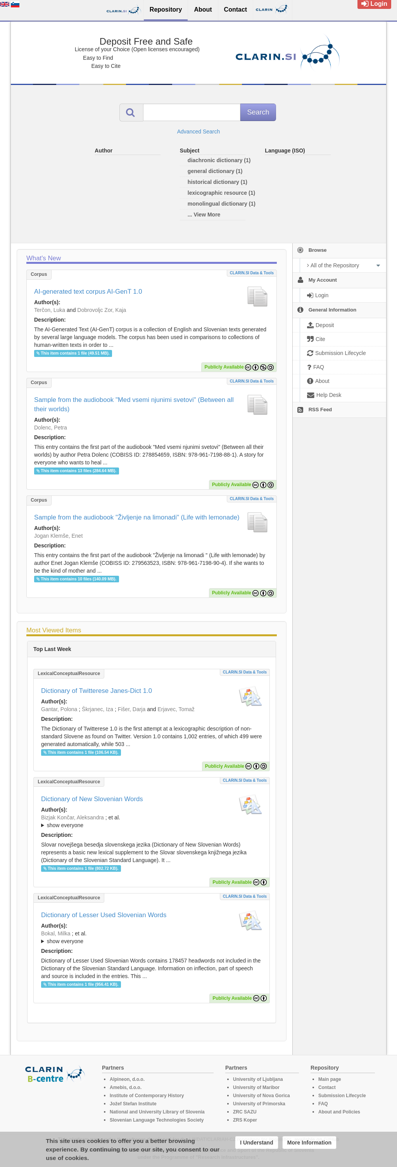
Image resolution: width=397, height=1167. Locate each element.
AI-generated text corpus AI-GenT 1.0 (88, 291)
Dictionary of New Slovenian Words (92, 799)
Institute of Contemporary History (147, 1095)
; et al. (151, 821)
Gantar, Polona (59, 709)
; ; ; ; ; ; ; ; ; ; (151, 937)
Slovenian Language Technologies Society (157, 1120)
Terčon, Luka (49, 310)
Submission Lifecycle (342, 1095)
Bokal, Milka (55, 933)
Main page (329, 1079)
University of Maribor (256, 1087)
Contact (327, 1087)
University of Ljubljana (258, 1079)
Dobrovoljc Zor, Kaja (101, 310)
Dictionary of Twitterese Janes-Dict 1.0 (96, 690)
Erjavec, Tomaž (175, 709)
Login (374, 3)
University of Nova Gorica (261, 1095)
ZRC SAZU (245, 1112)
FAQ (323, 1103)
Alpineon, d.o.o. (127, 1079)
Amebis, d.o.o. (126, 1087)
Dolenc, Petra (50, 427)
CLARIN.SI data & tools (252, 273)
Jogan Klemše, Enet (58, 536)
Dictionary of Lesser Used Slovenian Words (103, 915)
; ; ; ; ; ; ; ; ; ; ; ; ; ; (151, 821)
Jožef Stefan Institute (133, 1103)
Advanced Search (198, 131)
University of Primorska (259, 1103)
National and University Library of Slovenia (157, 1112)
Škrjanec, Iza (97, 709)
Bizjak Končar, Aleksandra (72, 817)
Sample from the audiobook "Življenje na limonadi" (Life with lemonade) (137, 517)
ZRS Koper (245, 1120)
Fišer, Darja (132, 709)
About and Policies (339, 1112)
